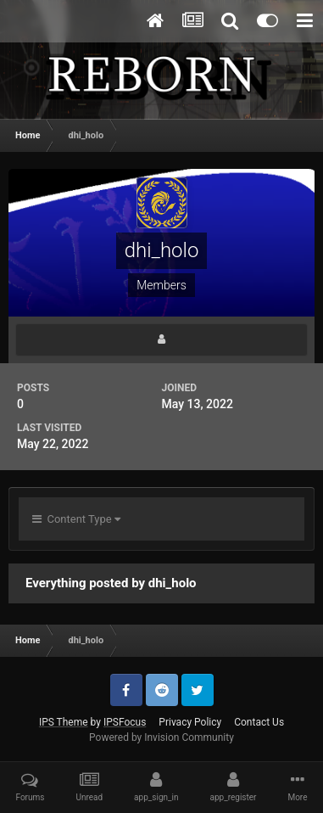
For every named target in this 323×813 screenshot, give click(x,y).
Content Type (76, 519)
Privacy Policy (190, 722)
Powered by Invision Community (161, 737)
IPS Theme (63, 722)
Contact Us (259, 722)
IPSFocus (124, 722)
